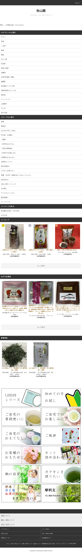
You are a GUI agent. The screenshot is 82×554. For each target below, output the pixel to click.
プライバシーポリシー (61, 543)
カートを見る (45, 529)
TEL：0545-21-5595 (47, 533)
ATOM (74, 543)
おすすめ (4, 215)
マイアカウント (5, 529)
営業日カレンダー (5, 538)
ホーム (8, 543)
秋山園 (41, 10)
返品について (37, 543)
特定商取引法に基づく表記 (48, 543)
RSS (71, 543)
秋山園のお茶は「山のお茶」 (10, 211)
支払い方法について (16, 543)
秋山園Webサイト (46, 538)
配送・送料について (27, 543)
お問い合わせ (4, 533)
